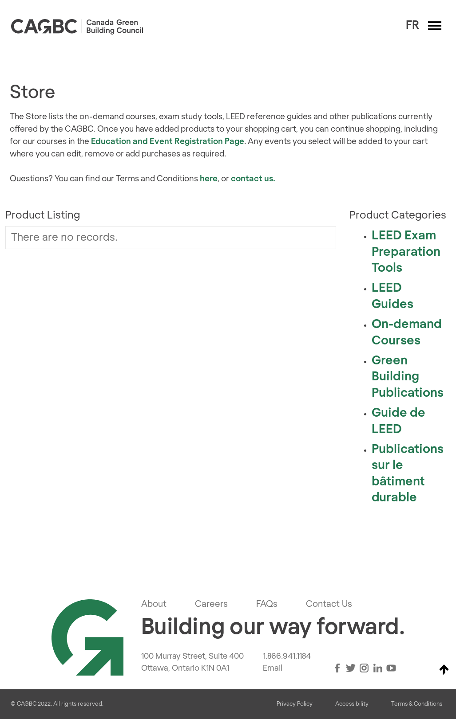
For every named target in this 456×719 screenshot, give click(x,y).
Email (272, 668)
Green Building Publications (408, 377)
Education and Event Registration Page (167, 141)
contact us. (253, 179)
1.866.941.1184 (287, 656)
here (209, 179)
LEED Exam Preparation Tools (406, 252)
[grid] (170, 237)
